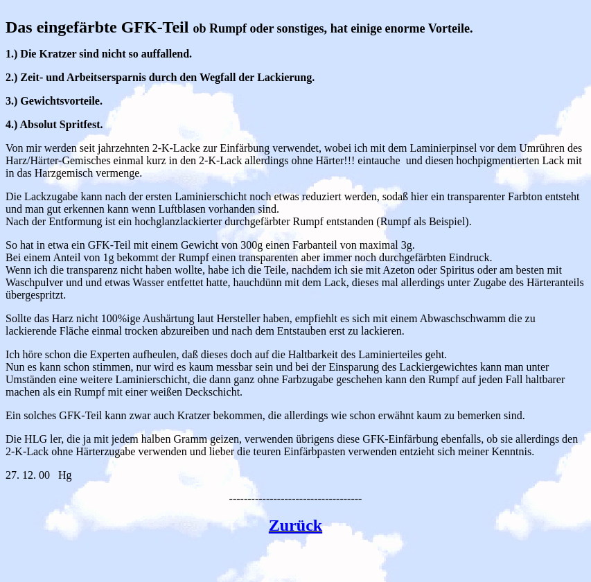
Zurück (295, 525)
